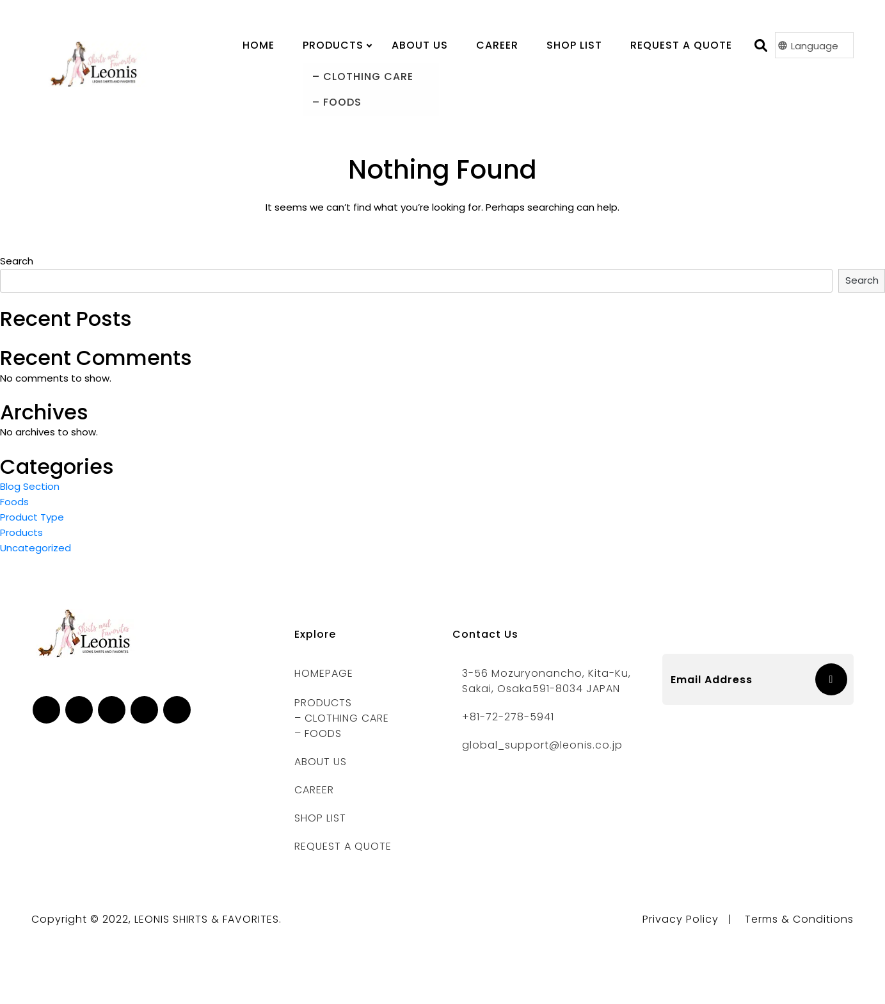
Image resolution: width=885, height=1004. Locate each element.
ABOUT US (320, 761)
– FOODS (318, 733)
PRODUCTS (333, 45)
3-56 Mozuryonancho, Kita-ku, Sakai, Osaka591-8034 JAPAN (546, 681)
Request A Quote (681, 45)
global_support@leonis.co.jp (542, 745)
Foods (14, 501)
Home (259, 45)
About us (420, 45)
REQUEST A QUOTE (343, 846)
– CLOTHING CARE (341, 718)
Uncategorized (35, 548)
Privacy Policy (680, 919)
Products (21, 532)
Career (497, 45)
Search (16, 261)
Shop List (574, 45)
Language (814, 46)
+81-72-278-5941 (508, 716)
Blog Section (30, 486)
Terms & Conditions (799, 919)
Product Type (32, 517)
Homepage (323, 673)
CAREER (314, 789)
